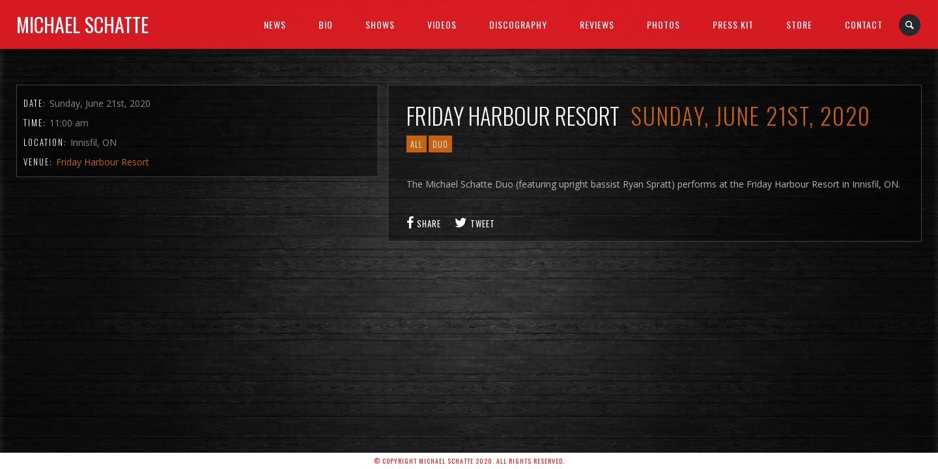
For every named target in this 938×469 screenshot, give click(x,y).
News (275, 24)
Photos (663, 24)
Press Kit (733, 24)
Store (799, 24)
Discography (518, 24)
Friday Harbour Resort (102, 162)
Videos (442, 24)
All (416, 143)
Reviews (597, 24)
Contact (864, 24)
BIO (326, 24)
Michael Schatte (82, 24)
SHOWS (380, 24)
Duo (440, 143)
